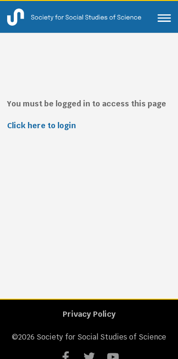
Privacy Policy (89, 314)
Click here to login (41, 126)
